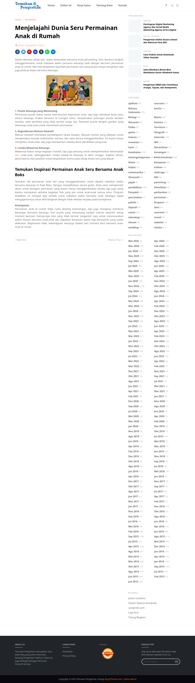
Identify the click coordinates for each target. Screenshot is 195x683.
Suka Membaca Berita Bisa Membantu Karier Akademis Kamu (161, 71)
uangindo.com (136, 607)
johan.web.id (130, 679)
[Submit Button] (176, 661)
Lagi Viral (133, 612)
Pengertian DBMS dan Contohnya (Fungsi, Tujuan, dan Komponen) (160, 86)
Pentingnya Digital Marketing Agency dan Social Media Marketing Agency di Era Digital (159, 27)
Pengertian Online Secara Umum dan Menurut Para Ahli (160, 41)
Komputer (155, 36)
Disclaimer (68, 651)
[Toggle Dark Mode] (172, 5)
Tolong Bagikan (137, 617)
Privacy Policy (69, 655)
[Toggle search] (177, 5)
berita (145, 66)
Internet (146, 36)
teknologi (147, 21)
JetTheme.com (115, 679)
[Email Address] (157, 661)
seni (17, 155)
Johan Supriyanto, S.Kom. (31, 45)
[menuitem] (51, 5)
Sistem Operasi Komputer (142, 603)
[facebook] (166, 5)
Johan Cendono (137, 598)
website (146, 81)
